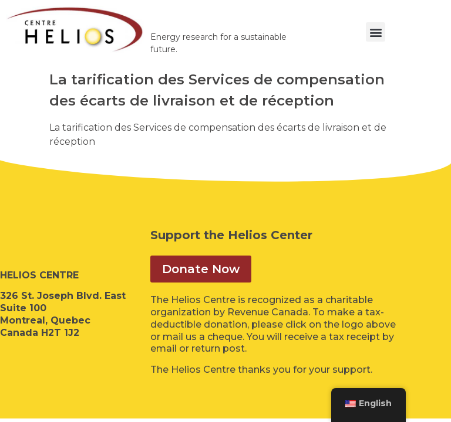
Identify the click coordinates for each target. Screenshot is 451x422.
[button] (375, 32)
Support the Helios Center (231, 235)
